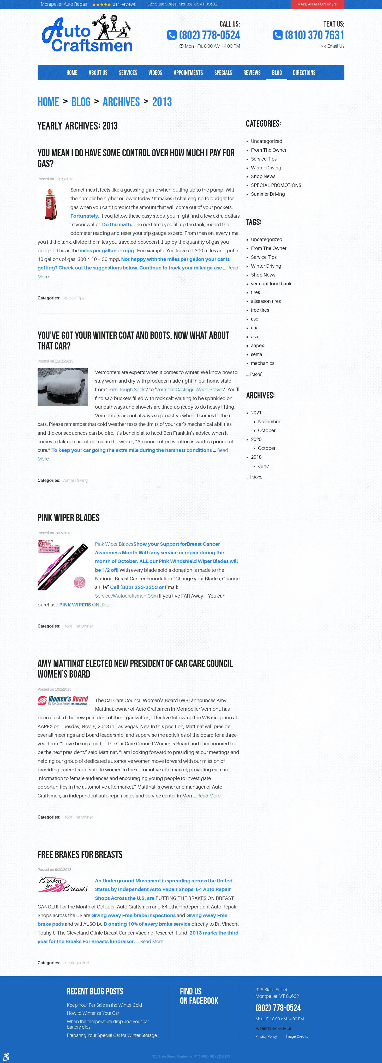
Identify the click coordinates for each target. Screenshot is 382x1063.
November (269, 423)
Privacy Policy (266, 1035)
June (263, 467)
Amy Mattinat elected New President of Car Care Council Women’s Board (135, 668)
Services (125, 73)
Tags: (254, 223)
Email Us (335, 46)
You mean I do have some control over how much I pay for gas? (136, 158)
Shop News (263, 177)
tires (255, 293)
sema (256, 355)
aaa (255, 328)
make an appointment (317, 4)
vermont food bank (271, 284)
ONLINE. (84, 604)
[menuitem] (65, 72)
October (267, 431)
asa (254, 338)
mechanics (262, 364)
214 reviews (124, 4)
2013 (170, 101)
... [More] (254, 376)
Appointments (188, 73)
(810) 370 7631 (314, 35)
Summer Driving (268, 194)
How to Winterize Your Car (93, 1012)
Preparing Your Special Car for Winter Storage (112, 1034)
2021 (256, 413)
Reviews (255, 73)
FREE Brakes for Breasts (80, 853)
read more (208, 795)
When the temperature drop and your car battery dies (108, 1023)
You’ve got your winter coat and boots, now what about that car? (133, 340)
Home (65, 73)
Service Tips (73, 298)
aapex (257, 346)
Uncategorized (76, 961)
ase (254, 320)
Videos (154, 73)
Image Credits (297, 1035)
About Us (93, 73)
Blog (282, 73)
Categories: (263, 124)
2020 (256, 440)
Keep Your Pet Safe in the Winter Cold (104, 1003)
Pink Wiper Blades (114, 543)
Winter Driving (75, 480)
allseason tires (266, 302)
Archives (126, 101)
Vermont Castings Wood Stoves (190, 389)
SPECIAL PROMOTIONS (276, 185)
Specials (225, 73)
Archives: (260, 397)
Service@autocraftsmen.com (126, 595)
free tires (260, 311)
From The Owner (78, 625)
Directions (311, 73)
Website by (273, 1027)
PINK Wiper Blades (69, 517)
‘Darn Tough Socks (126, 389)
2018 (256, 458)
